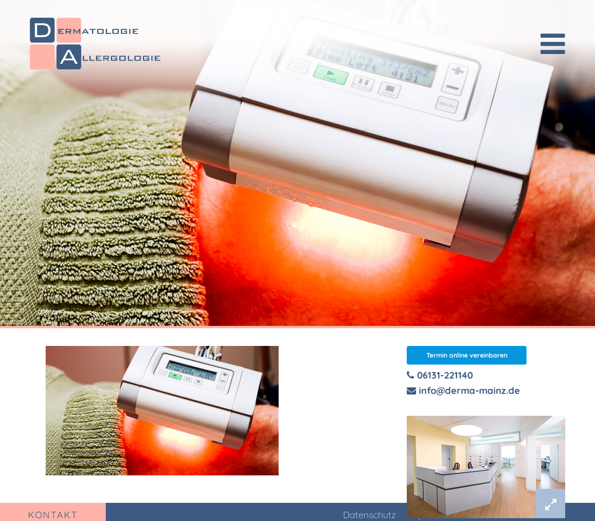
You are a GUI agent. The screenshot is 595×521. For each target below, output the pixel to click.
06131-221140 (440, 375)
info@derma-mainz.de (463, 390)
